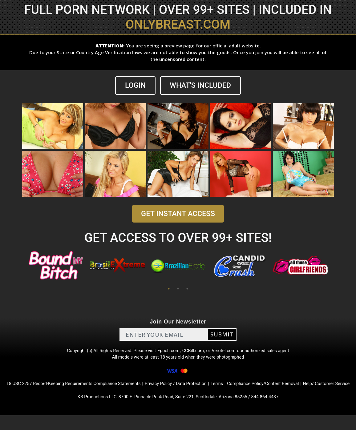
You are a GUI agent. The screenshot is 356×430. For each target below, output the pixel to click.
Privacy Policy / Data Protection (196, 389)
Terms (241, 389)
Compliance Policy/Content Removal (292, 389)
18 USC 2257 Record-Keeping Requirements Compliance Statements (83, 389)
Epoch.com (168, 352)
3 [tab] (187, 289)
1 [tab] (169, 289)
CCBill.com (195, 352)
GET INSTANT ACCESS (178, 214)
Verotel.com (228, 352)
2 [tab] (178, 289)
